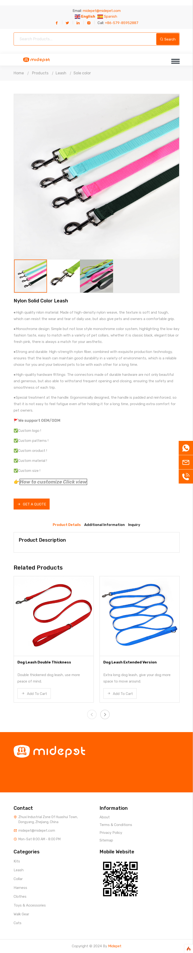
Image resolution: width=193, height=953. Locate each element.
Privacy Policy (110, 833)
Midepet (114, 946)
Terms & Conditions (115, 825)
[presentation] (92, 714)
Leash (61, 73)
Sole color (82, 73)
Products (40, 73)
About (104, 817)
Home (19, 73)
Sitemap (106, 840)
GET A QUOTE (31, 504)
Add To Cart (34, 694)
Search (168, 39)
